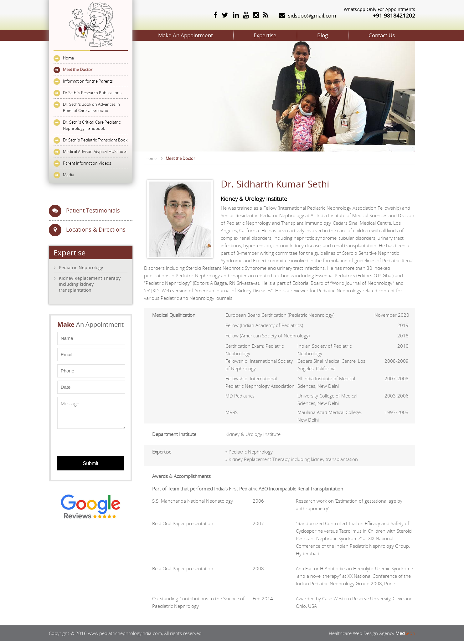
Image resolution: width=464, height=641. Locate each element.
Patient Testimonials (84, 211)
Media (68, 174)
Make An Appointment (185, 35)
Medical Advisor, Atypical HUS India (94, 151)
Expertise (265, 35)
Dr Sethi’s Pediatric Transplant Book (95, 140)
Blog (322, 35)
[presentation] (91, 440)
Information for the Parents (88, 81)
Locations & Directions (87, 230)
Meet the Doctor (77, 69)
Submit (90, 463)
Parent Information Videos (87, 163)
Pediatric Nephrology (81, 267)
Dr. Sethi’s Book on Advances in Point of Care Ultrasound (91, 107)
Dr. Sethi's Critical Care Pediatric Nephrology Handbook (92, 125)
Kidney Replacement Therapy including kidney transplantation (90, 284)
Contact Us (382, 35)
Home (68, 58)
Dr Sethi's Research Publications (92, 92)
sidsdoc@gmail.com (312, 15)
